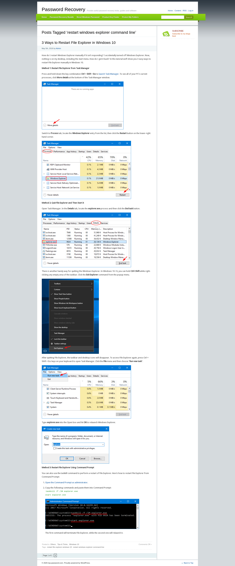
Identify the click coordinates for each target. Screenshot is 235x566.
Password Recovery (63, 9)
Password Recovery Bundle (62, 17)
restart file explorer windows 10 (59, 547)
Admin (58, 48)
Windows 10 (74, 544)
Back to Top (188, 563)
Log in (190, 11)
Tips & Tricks (62, 544)
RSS (185, 11)
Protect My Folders (130, 17)
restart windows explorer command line (88, 547)
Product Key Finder (110, 17)
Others (53, 544)
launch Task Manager (109, 74)
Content (178, 11)
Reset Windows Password (88, 17)
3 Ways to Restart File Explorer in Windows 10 (79, 43)
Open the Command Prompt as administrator (66, 482)
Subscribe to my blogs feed (182, 33)
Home (170, 11)
